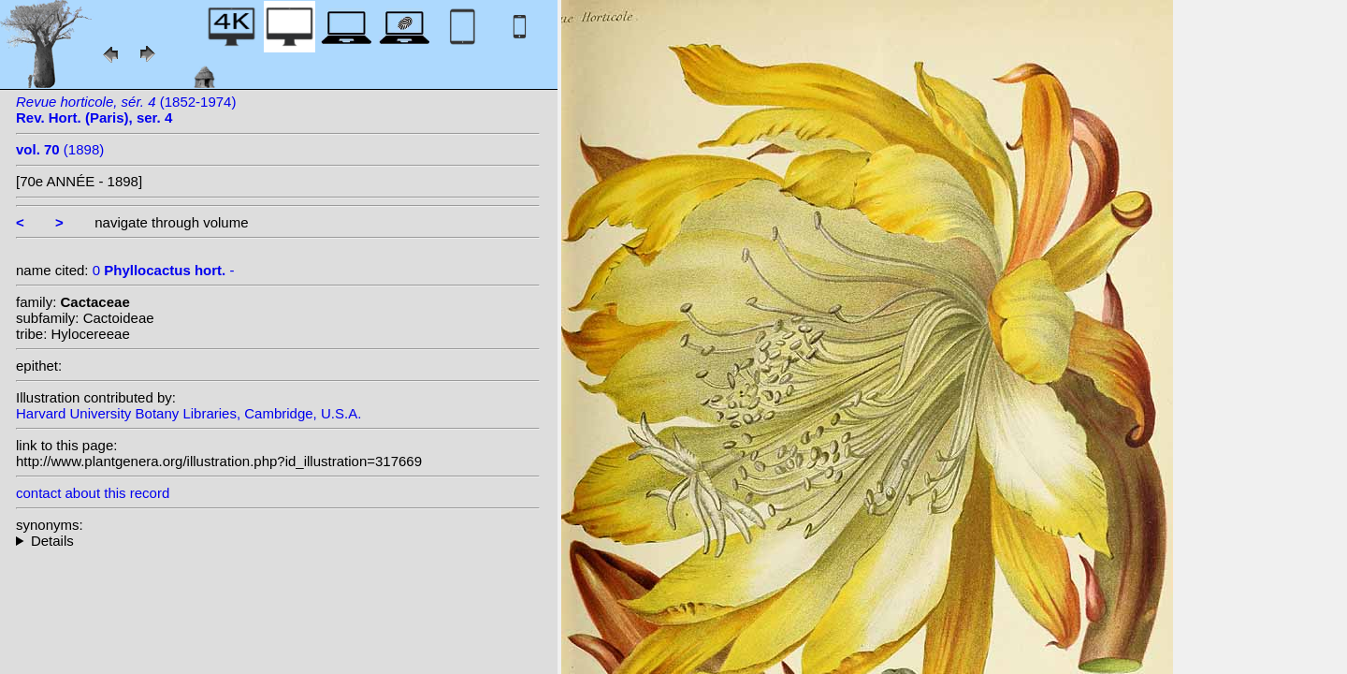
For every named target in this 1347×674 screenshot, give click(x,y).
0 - (164, 270)
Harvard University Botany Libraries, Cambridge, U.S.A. (188, 413)
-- (278, 541)
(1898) (60, 149)
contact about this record (92, 493)
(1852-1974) (126, 109)
